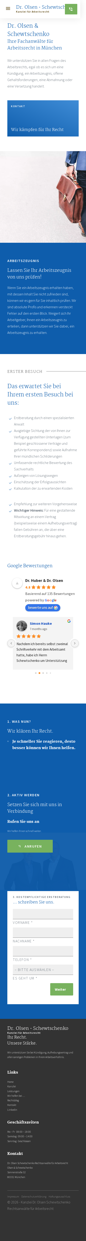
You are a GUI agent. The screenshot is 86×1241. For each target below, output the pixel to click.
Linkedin (12, 1109)
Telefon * (43, 955)
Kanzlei (11, 1086)
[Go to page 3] (46, 673)
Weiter (60, 989)
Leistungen (13, 1091)
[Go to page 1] (39, 673)
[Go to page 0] (36, 673)
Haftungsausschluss (59, 1196)
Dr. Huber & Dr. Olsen (44, 580)
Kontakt (11, 1105)
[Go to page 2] (43, 673)
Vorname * (43, 918)
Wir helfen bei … (16, 1095)
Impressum (13, 1196)
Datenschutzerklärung (33, 1196)
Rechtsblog (13, 1100)
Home (10, 1081)
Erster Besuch (25, 372)
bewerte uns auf (43, 607)
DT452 (35, 623)
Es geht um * (43, 973)
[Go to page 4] (50, 673)
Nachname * (43, 936)
